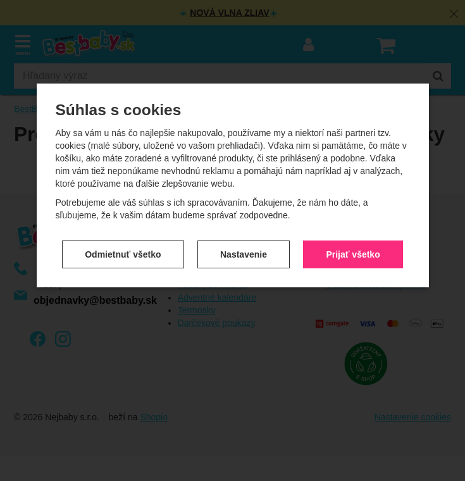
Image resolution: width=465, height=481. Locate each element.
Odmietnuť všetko (123, 254)
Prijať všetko (353, 254)
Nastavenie (243, 254)
